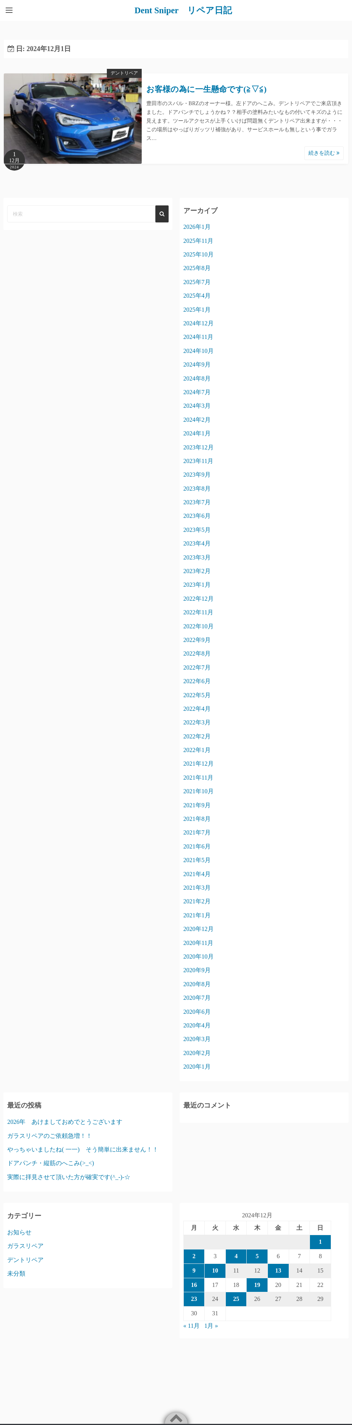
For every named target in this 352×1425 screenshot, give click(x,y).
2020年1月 (197, 1066)
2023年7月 (197, 502)
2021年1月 (197, 915)
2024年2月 (197, 419)
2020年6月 (197, 1011)
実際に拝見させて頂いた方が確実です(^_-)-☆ (68, 1176)
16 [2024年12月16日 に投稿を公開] (194, 1284)
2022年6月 (197, 681)
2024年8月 (197, 378)
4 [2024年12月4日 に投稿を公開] (236, 1256)
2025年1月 (197, 309)
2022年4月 (197, 708)
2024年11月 (198, 337)
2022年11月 (198, 612)
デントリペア (124, 73)
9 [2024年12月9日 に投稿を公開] (194, 1270)
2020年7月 (197, 997)
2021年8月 (197, 818)
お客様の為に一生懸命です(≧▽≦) (206, 89)
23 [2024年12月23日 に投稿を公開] (194, 1299)
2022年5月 (197, 695)
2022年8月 (197, 653)
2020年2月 (197, 1052)
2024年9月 (197, 364)
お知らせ (19, 1232)
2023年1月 (197, 584)
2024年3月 (197, 405)
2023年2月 (197, 570)
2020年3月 (197, 1039)
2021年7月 (197, 832)
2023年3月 (197, 557)
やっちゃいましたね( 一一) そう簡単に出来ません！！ (82, 1149)
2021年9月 (197, 805)
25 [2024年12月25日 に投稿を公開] (236, 1299)
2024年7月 (197, 391)
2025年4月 (197, 295)
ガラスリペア (25, 1246)
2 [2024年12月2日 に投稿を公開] (194, 1256)
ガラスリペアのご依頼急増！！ (49, 1135)
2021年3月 (197, 887)
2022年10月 (198, 626)
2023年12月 (198, 447)
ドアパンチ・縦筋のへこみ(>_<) (50, 1163)
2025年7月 (197, 281)
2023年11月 (198, 460)
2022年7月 (197, 667)
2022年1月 (197, 749)
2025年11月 (198, 240)
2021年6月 (197, 846)
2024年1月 (197, 433)
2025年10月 (198, 254)
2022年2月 (197, 736)
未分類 (16, 1273)
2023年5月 (197, 529)
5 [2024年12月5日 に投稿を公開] (257, 1256)
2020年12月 (198, 929)
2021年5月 (197, 860)
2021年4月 (197, 873)
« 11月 (191, 1325)
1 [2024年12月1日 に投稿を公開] (320, 1242)
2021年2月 (197, 901)
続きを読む (323, 153)
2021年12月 (198, 763)
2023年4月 (197, 543)
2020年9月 (197, 970)
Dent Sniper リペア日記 (183, 10)
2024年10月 (198, 350)
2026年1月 (197, 227)
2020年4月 (197, 1025)
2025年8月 (197, 268)
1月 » (211, 1325)
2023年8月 (197, 488)
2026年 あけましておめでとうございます (64, 1121)
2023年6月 (197, 516)
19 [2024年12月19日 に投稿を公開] (257, 1284)
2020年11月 (198, 942)
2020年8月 (197, 984)
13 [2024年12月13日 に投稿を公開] (278, 1270)
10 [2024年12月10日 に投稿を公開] (215, 1270)
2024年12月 (198, 323)
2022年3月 (197, 722)
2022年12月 (198, 598)
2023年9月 (197, 474)
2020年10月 (198, 956)
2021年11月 (198, 777)
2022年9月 (197, 639)
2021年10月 (198, 791)
